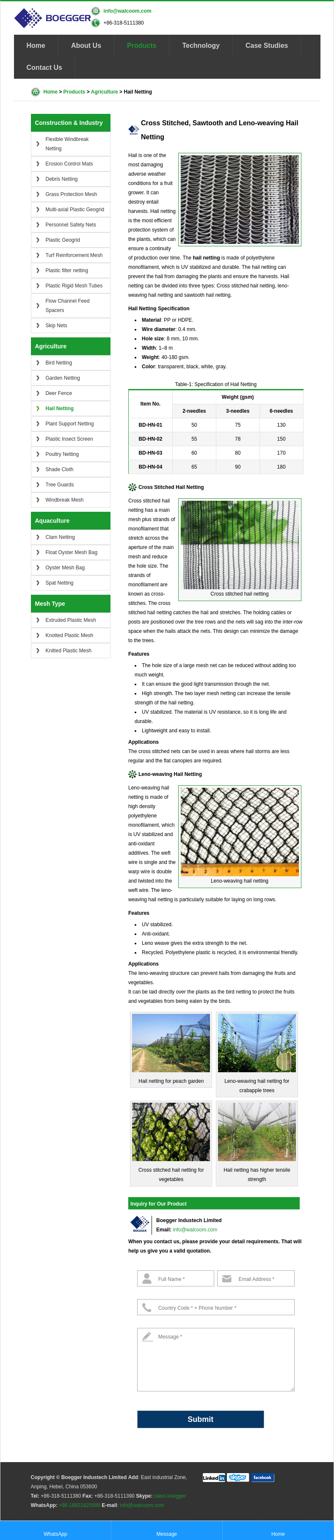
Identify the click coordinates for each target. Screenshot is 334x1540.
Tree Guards (60, 485)
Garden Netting (63, 378)
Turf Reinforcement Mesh (74, 255)
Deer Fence (59, 393)
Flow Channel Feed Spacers (68, 305)
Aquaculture (52, 520)
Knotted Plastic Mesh (70, 635)
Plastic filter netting (67, 270)
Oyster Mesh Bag (65, 568)
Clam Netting (60, 537)
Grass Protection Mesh (71, 194)
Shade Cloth (60, 469)
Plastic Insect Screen (69, 439)
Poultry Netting (62, 454)
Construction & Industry (69, 122)
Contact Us (44, 67)
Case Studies (267, 45)
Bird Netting (59, 363)
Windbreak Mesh (65, 500)
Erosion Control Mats (69, 164)
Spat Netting (60, 583)
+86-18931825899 (79, 1505)
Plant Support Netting (70, 424)
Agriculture (104, 92)
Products (141, 45)
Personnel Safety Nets (71, 225)
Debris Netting (62, 179)
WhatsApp (55, 1529)
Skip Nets (56, 325)
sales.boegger (170, 1496)
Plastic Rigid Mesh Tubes (74, 286)
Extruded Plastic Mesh (71, 620)
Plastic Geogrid (63, 240)
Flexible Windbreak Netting (67, 144)
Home (36, 45)
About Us (86, 45)
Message (167, 1529)
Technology (201, 45)
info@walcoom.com (128, 11)
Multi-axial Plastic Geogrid (75, 210)
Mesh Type (50, 603)
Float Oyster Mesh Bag (72, 552)
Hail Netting (60, 408)
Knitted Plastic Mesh (69, 651)
